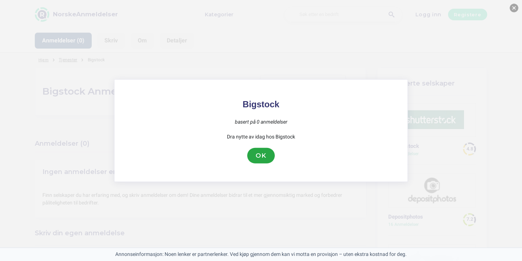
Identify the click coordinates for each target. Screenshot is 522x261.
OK (261, 155)
